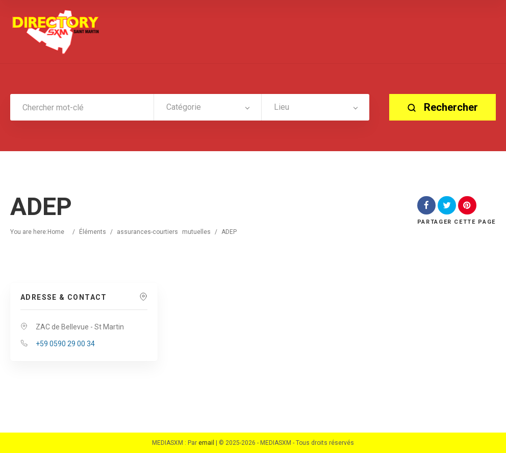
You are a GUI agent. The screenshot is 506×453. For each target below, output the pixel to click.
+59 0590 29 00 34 (65, 344)
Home (55, 231)
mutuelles (196, 231)
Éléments (92, 231)
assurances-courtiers (147, 231)
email (206, 442)
